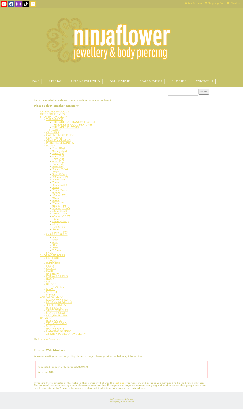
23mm (56, 198)
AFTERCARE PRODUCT (54, 111)
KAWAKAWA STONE (58, 300)
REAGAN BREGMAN (59, 302)
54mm (55, 229)
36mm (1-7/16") (61, 213)
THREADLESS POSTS (65, 127)
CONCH (51, 268)
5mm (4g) (58, 159)
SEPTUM (51, 292)
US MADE (46, 318)
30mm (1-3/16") (61, 208)
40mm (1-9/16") (61, 216)
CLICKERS (52, 132)
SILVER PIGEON (56, 313)
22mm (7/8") (59, 195)
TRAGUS (51, 260)
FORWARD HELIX (57, 276)
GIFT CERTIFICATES (52, 114)
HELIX (50, 266)
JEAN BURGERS (56, 305)
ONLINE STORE (120, 81)
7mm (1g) (57, 164)
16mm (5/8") (59, 185)
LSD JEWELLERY (57, 315)
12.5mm (56, 250)
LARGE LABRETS (57, 234)
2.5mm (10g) (59, 151)
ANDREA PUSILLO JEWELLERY (66, 334)
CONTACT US (204, 81)
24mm (56, 200)
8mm (55, 242)
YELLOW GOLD (56, 323)
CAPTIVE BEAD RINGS (60, 135)
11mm (55, 247)
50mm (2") (58, 226)
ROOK (50, 279)
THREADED (53, 130)
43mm (55, 219)
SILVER (50, 326)
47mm (55, 224)
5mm (55, 237)
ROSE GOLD (54, 321)
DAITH (50, 271)
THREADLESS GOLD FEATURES (72, 125)
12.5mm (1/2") (60, 177)
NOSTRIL (58, 287)
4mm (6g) (58, 156)
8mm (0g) (58, 166)
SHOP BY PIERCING (52, 255)
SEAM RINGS (54, 138)
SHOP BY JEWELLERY (54, 117)
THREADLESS (54, 119)
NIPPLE (51, 294)
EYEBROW (53, 274)
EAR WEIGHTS (55, 328)
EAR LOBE (53, 258)
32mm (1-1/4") (60, 232)
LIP (48, 281)
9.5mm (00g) (60, 169)
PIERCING (55, 81)
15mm (55, 182)
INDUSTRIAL (54, 263)
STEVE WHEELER (57, 310)
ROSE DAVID (54, 308)
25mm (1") (58, 203)
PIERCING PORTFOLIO (85, 81)
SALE (49, 253)
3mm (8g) (58, 153)
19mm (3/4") (59, 190)
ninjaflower (128, 399)
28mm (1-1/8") (60, 206)
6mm (55, 240)
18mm (55, 187)
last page (120, 383)
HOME (35, 81)
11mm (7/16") (59, 174)
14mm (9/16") (60, 179)
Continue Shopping (49, 339)
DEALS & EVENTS (150, 81)
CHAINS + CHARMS (58, 140)
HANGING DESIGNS (59, 331)
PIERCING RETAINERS (60, 143)
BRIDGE (51, 284)
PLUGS (50, 145)
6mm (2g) (58, 161)
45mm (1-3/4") (60, 221)
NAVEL (50, 289)
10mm (55, 172)
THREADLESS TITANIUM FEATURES (74, 122)
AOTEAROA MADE (51, 297)
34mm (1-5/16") (61, 211)
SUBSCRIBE (179, 81)
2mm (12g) (58, 148)
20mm (56, 193)
